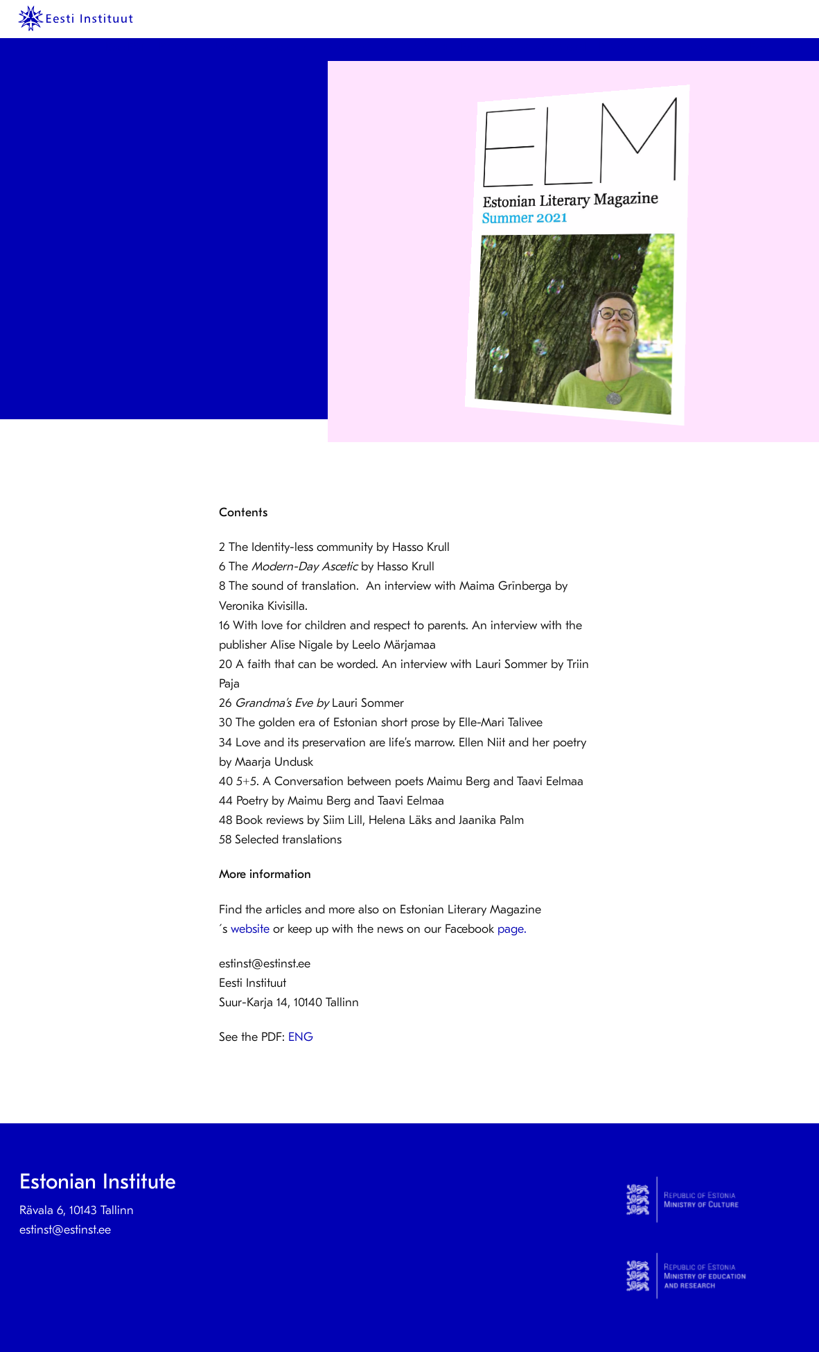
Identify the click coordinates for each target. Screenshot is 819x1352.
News (224, 46)
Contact (350, 46)
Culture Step (416, 46)
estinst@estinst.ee (65, 1229)
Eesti (762, 46)
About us (284, 46)
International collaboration (668, 46)
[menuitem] (128, 47)
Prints (173, 46)
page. (515, 929)
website (250, 929)
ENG (300, 1037)
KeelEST (125, 46)
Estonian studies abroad (523, 46)
